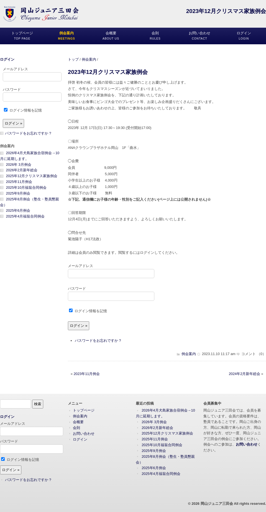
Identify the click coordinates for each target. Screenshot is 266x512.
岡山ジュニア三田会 (217, 503)
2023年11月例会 (87, 374)
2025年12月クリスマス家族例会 (32, 176)
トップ (73, 59)
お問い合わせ (83, 433)
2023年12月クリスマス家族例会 (108, 72)
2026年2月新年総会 (22, 170)
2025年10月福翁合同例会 (26, 187)
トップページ (83, 410)
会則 (76, 428)
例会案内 (89, 59)
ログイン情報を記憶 (88, 311)
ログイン (7, 59)
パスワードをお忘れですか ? (98, 340)
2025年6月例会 (18, 210)
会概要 (78, 422)
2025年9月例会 (18, 193)
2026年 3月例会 (18, 164)
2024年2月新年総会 (244, 374)
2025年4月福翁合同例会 (25, 216)
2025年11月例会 (19, 182)
